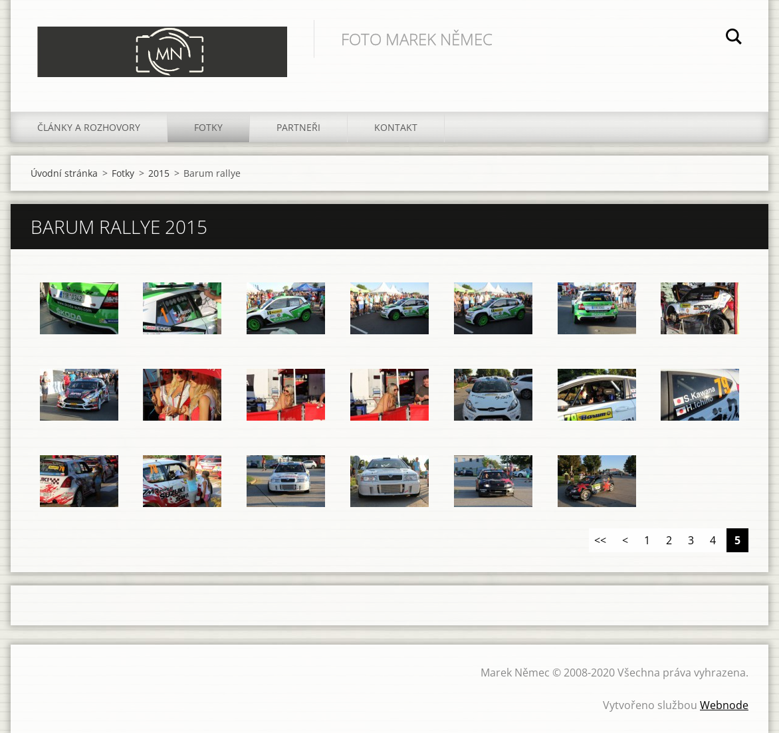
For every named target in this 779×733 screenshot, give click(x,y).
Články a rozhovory (88, 127)
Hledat (734, 39)
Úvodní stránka (64, 173)
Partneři (298, 127)
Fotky (208, 127)
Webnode (724, 705)
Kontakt (395, 127)
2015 (158, 173)
